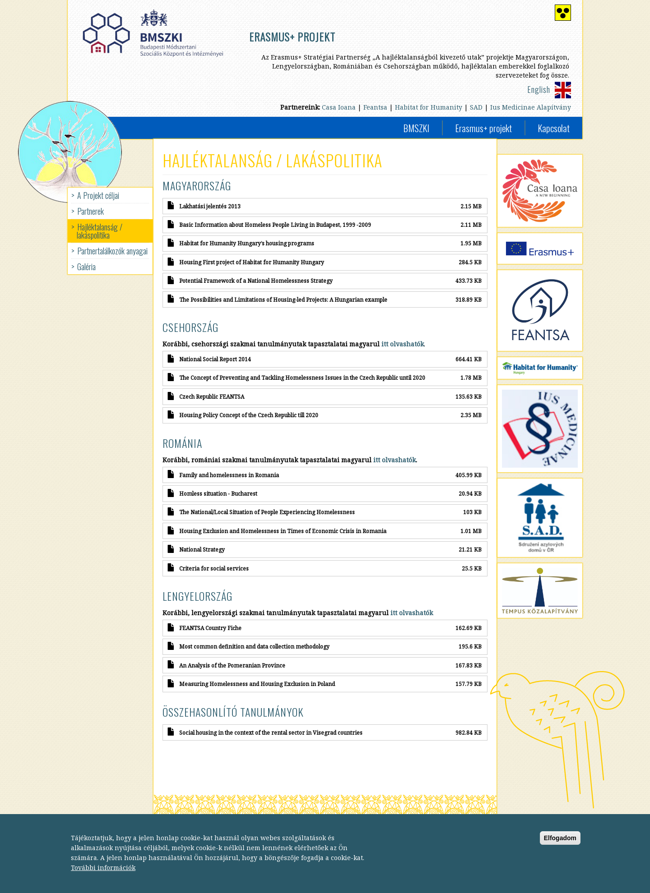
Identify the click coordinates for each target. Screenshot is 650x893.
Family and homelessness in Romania (229, 475)
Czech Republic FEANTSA (211, 396)
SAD (476, 107)
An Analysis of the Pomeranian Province (232, 665)
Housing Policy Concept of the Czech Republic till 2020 (248, 415)
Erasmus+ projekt (483, 128)
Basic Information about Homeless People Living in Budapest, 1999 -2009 (275, 224)
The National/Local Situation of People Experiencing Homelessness (267, 512)
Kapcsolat (554, 128)
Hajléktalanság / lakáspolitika (99, 231)
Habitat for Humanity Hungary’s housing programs (246, 243)
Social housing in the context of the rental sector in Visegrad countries (270, 732)
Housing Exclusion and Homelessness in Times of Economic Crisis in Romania (282, 530)
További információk (103, 875)
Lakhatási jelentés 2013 (210, 206)
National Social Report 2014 (215, 359)
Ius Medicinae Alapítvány (530, 107)
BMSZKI (416, 128)
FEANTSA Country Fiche (210, 627)
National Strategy (202, 549)
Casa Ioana (339, 107)
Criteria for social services (214, 568)
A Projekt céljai (98, 195)
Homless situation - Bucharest (218, 493)
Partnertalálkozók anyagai (112, 251)
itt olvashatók (394, 460)
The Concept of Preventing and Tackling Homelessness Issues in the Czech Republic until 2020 (302, 377)
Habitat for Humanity (428, 107)
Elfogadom (560, 846)
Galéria (86, 266)
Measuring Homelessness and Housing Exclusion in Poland (257, 683)
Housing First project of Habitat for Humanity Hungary (251, 262)
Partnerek (90, 211)
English (538, 89)
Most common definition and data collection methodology (254, 646)
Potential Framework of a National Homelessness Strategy (256, 280)
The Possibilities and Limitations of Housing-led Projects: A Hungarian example (283, 299)
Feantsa (375, 107)
